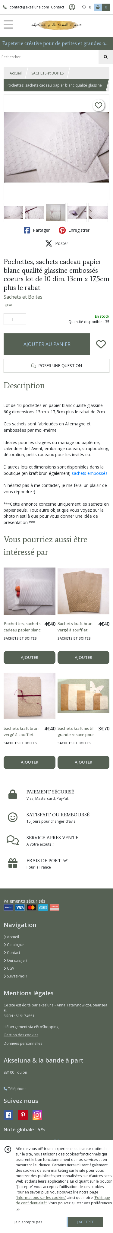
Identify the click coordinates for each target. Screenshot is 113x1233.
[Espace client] (72, 7)
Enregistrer (74, 230)
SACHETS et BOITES (47, 73)
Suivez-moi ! (15, 976)
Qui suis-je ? (15, 960)
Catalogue (14, 944)
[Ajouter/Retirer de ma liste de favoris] (101, 344)
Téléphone (15, 1088)
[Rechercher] (106, 57)
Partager (37, 230)
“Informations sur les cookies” (41, 1197)
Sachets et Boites (23, 297)
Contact (57, 7)
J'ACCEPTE (85, 1222)
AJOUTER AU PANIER (47, 344)
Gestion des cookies (21, 1035)
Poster (56, 243)
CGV (9, 968)
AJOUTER (29, 657)
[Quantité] (15, 319)
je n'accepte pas (28, 1222)
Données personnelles (23, 1043)
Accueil (16, 73)
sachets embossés (90, 473)
